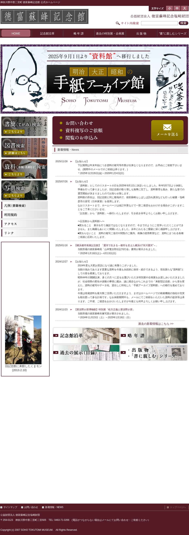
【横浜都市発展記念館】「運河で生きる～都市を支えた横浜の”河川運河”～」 (116, 245)
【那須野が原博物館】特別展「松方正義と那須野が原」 (104, 309)
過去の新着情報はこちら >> (155, 323)
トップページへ (178, 507)
